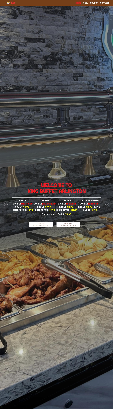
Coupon (94, 3)
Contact (104, 3)
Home (78, 3)
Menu (85, 3)
